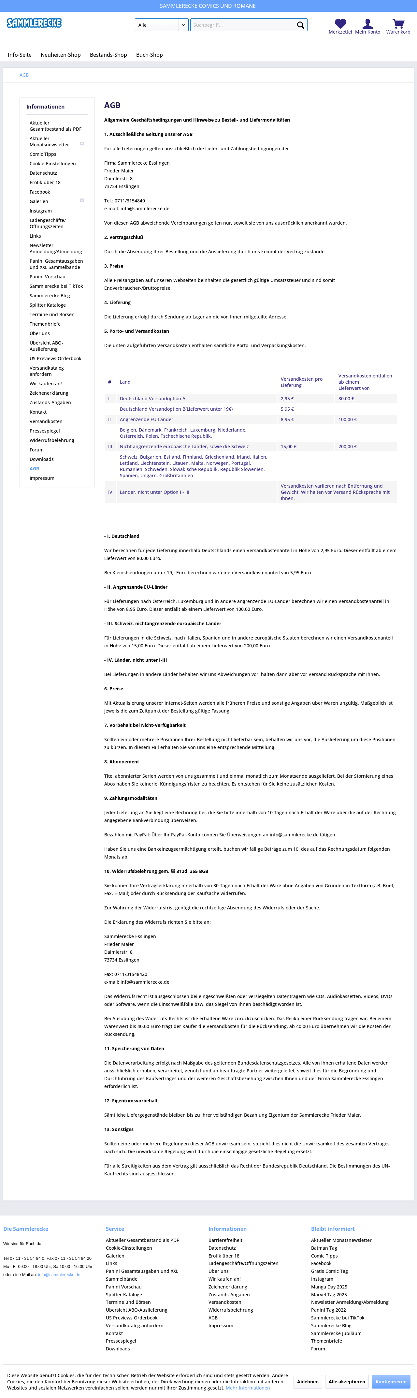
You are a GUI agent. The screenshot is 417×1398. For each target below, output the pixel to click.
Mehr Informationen (248, 1388)
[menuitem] (221, 26)
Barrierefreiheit (225, 1240)
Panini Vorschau (47, 276)
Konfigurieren (391, 1381)
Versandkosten (46, 421)
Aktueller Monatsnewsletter (57, 141)
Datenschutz (43, 173)
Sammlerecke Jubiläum (336, 1333)
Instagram (41, 211)
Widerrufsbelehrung (52, 440)
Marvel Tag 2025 (329, 1294)
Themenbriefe (45, 324)
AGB (34, 468)
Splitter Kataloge (48, 305)
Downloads (42, 459)
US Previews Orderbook (55, 358)
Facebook (40, 192)
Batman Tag (324, 1248)
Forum (37, 450)
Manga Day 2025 (329, 1287)
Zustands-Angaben (50, 402)
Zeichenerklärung (49, 393)
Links (35, 236)
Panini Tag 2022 (328, 1310)
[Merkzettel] (340, 27)
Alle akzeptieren (347, 1381)
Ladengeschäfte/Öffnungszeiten (48, 223)
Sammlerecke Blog (50, 295)
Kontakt (38, 412)
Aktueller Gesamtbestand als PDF (55, 126)
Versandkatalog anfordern (47, 371)
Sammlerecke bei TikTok (56, 286)
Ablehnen (308, 1381)
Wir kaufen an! (46, 383)
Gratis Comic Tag (329, 1271)
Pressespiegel (45, 431)
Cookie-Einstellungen (53, 163)
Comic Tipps (43, 154)
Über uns (40, 333)
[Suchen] (301, 24)
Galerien (57, 201)
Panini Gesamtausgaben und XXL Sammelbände (56, 264)
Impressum (42, 478)
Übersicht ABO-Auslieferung (46, 346)
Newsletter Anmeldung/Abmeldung (56, 248)
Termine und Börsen (52, 314)
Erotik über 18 (45, 182)
